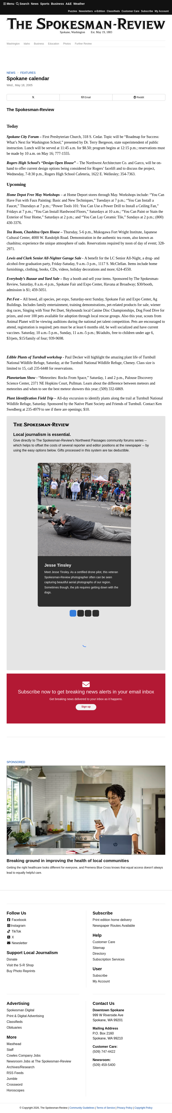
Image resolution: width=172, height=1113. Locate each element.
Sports (44, 3)
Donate (12, 959)
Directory (99, 953)
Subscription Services (109, 959)
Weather (79, 3)
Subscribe (147, 11)
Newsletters (86, 11)
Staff (10, 1049)
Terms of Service (105, 1107)
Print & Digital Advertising (25, 1016)
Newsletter (17, 943)
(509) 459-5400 (104, 1065)
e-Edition (99, 11)
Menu (8, 3)
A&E (68, 3)
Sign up (86, 706)
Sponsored (23, 762)
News (35, 3)
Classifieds (113, 11)
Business (57, 3)
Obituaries (14, 1027)
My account (162, 11)
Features (28, 72)
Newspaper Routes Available (114, 925)
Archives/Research (20, 1067)
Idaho (27, 43)
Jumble (12, 1078)
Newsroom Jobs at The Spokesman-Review (39, 1061)
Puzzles (72, 11)
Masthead (14, 1044)
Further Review (83, 43)
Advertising (18, 1003)
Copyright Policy (143, 1107)
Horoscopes (15, 1090)
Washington (13, 43)
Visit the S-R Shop (20, 965)
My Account (101, 981)
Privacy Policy (124, 1107)
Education (53, 43)
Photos (67, 43)
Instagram (16, 925)
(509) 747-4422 (104, 1051)
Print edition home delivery (112, 920)
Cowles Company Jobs (24, 1055)
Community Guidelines (81, 1107)
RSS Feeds (15, 1073)
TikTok (14, 931)
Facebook (16, 920)
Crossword (14, 1084)
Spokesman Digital (20, 1010)
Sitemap (99, 948)
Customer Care (130, 11)
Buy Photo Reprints (21, 971)
